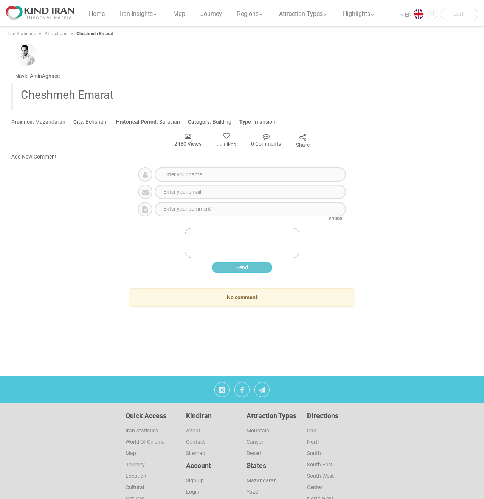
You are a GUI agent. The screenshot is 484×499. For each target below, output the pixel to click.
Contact (195, 442)
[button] (459, 14)
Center (315, 487)
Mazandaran (42, 122)
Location (136, 476)
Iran (311, 430)
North (314, 442)
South (314, 453)
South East (320, 465)
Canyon (256, 442)
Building (213, 122)
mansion (260, 122)
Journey (135, 465)
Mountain (258, 430)
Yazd (252, 492)
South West (320, 476)
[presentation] (242, 243)
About (193, 430)
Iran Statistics (142, 430)
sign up (195, 480)
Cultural (135, 487)
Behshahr (94, 122)
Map (131, 453)
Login (192, 492)
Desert (254, 453)
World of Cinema (145, 442)
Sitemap (195, 453)
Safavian (152, 122)
